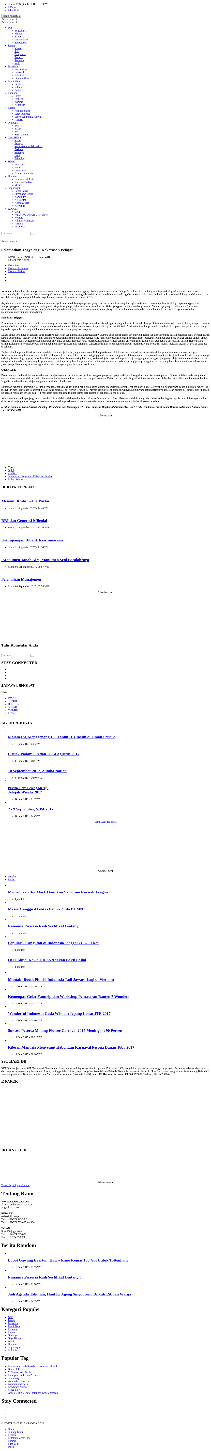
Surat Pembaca (22, 113)
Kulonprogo (21, 42)
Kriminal (19, 75)
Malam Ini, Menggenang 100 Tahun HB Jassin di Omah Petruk (61, 737)
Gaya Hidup (14, 137)
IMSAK (12, 698)
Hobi (17, 155)
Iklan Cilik (13, 10)
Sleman (18, 33)
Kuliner (19, 167)
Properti (19, 98)
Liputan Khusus (23, 78)
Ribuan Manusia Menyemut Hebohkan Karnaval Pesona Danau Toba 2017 (71, 1047)
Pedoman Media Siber (19, 1437)
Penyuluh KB (15, 1389)
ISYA (11, 712)
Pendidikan (14, 81)
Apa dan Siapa (22, 110)
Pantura (19, 57)
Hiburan (12, 176)
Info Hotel (20, 164)
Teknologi (20, 158)
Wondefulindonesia (18, 1384)
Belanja (19, 143)
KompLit (19, 217)
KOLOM (13, 208)
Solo (17, 51)
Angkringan (14, 188)
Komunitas (20, 196)
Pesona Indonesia (24, 173)
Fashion (19, 149)
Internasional (21, 69)
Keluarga (19, 152)
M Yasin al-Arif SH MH (20, 1372)
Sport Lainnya (22, 134)
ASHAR (12, 707)
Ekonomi (13, 93)
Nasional (19, 72)
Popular (12, 876)
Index (11, 1446)
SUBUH (12, 701)
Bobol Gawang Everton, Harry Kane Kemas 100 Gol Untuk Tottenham (68, 1260)
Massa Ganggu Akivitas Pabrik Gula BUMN (45, 909)
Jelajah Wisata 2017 (28, 790)
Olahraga (13, 122)
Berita (18, 84)
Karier (18, 140)
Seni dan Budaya (23, 182)
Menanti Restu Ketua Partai (25, 501)
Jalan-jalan (20, 170)
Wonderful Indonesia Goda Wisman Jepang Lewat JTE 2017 (59, 1013)
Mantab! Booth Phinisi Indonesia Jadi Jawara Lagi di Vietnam (61, 979)
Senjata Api (14, 1378)
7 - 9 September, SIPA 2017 (30, 809)
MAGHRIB (14, 710)
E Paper (12, 7)
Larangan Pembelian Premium (24, 1375)
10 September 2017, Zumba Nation (37, 771)
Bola (17, 125)
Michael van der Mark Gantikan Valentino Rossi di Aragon (58, 892)
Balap (18, 128)
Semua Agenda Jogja (105, 821)
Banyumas (20, 54)
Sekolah (19, 87)
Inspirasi (19, 101)
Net (16, 131)
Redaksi (12, 1435)
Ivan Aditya (22, 259)
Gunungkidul (21, 39)
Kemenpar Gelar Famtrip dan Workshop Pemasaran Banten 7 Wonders (68, 996)
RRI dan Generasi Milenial (24, 520)
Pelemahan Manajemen (21, 579)
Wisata (11, 161)
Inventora (20, 226)
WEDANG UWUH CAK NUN (31, 214)
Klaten (18, 48)
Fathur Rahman (16, 479)
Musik (18, 185)
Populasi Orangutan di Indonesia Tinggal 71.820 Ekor (53, 943)
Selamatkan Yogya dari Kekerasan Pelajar (30, 476)
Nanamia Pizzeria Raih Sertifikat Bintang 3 (44, 926)
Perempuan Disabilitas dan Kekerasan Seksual (32, 1366)
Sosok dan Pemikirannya (28, 116)
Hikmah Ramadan (24, 220)
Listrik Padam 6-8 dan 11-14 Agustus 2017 (43, 754)
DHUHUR (13, 704)
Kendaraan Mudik (17, 1387)
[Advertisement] (105, 440)
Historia (19, 119)
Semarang (20, 60)
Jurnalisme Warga (24, 193)
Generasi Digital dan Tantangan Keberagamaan (33, 1392)
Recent (11, 879)
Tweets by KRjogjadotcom (15, 1185)
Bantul (18, 36)
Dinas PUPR (14, 1369)
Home (11, 1429)
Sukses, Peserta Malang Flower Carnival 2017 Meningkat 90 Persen (65, 1030)
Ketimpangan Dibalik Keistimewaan (32, 540)
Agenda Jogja (22, 202)
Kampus (19, 90)
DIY (10, 27)
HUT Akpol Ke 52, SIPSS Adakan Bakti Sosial (47, 960)
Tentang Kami (15, 1432)
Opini (17, 211)
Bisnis (18, 96)
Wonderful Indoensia (19, 1381)
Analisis (19, 223)
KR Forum (20, 199)
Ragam (11, 107)
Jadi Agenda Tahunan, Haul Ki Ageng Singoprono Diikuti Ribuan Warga (69, 1294)
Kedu (17, 63)
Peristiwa (13, 66)
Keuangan (20, 104)
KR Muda (20, 205)
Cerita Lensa (21, 190)
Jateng (11, 45)
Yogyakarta (21, 30)
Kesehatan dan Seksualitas (29, 146)
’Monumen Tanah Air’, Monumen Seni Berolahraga (45, 560)
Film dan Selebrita (24, 179)
